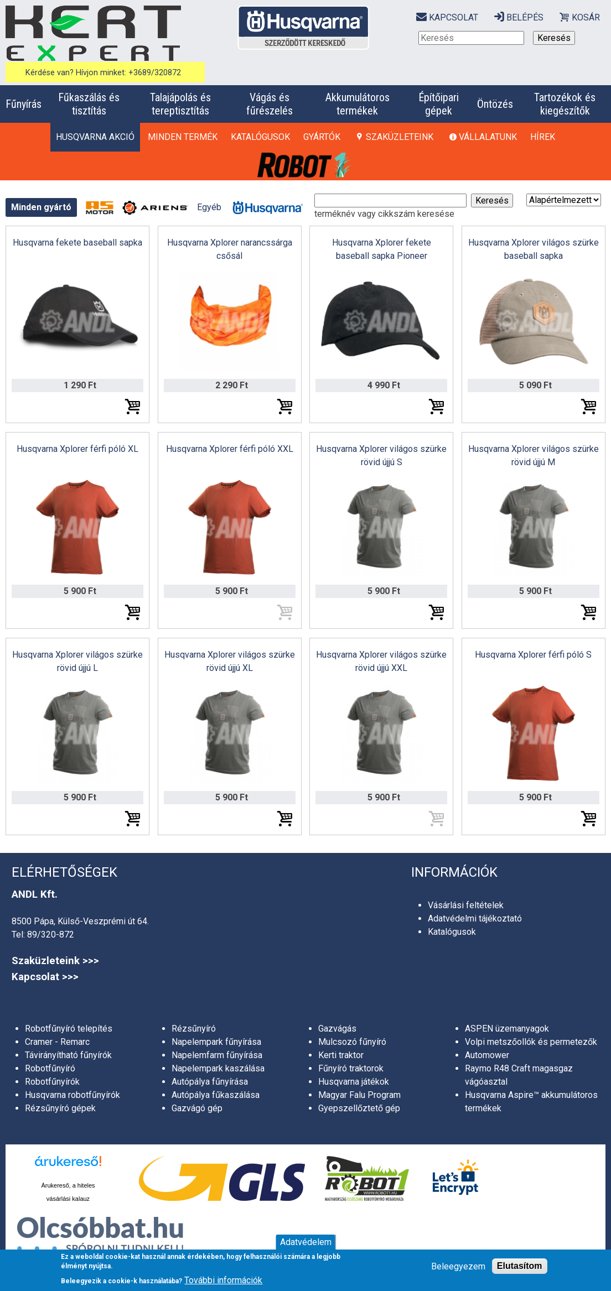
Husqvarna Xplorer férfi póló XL (77, 449)
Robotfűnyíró (50, 1068)
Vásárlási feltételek (466, 905)
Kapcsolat (453, 17)
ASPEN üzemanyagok (507, 1028)
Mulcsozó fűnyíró (352, 1042)
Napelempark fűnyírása (216, 1042)
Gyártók (321, 137)
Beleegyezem (458, 1266)
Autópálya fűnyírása (210, 1081)
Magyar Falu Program (359, 1095)
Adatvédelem (306, 1242)
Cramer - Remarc (57, 1042)
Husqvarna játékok (353, 1081)
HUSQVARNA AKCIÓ (95, 137)
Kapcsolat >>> (45, 977)
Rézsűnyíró (194, 1028)
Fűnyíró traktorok (351, 1068)
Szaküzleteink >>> (55, 961)
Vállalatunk (488, 137)
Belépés (524, 17)
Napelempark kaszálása (218, 1068)
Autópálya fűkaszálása (216, 1095)
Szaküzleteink (399, 137)
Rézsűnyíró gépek (60, 1108)
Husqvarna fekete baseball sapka (77, 242)
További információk (223, 1280)
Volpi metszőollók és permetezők (531, 1042)
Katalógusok (260, 137)
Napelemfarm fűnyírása (217, 1055)
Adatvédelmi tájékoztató (475, 918)
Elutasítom (519, 1266)
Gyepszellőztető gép (359, 1108)
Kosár (586, 17)
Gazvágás (337, 1028)
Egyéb (209, 207)
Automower (487, 1055)
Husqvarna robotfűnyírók (72, 1095)
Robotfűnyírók (52, 1081)
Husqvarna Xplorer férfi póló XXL (229, 449)
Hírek (542, 137)
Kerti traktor (341, 1055)
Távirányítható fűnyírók (68, 1055)
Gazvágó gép (197, 1108)
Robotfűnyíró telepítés (68, 1028)
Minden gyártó (41, 207)
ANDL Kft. (35, 894)
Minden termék (183, 137)
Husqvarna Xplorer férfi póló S (533, 654)
